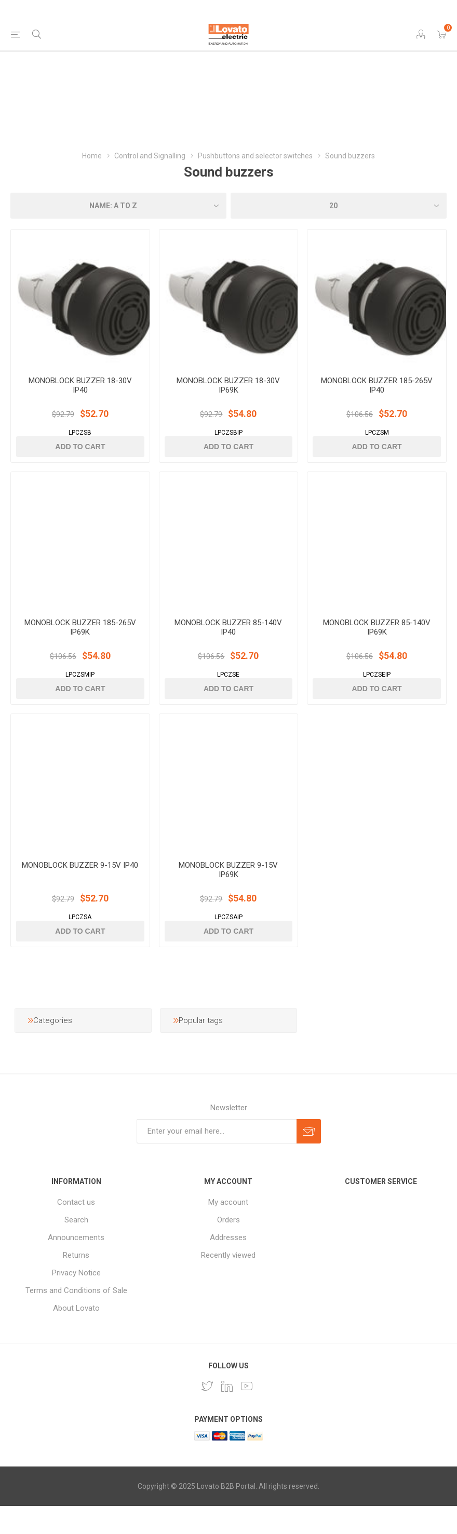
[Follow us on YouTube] (246, 1414)
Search (76, 1248)
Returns (76, 1283)
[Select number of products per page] (339, 206)
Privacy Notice (76, 1301)
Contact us (76, 1230)
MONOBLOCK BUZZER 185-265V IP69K (80, 646)
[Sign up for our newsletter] (217, 1159)
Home (92, 156)
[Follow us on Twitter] (207, 1414)
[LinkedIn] (227, 1414)
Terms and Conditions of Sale (76, 1318)
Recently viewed (228, 1283)
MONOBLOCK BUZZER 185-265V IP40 (377, 394)
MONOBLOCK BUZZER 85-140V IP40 (228, 646)
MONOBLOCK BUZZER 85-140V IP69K (377, 646)
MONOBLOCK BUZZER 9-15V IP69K (228, 898)
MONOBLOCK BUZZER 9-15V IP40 (80, 893)
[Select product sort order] (118, 206)
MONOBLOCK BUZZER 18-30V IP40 (80, 394)
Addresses (228, 1265)
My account (228, 1230)
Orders (228, 1248)
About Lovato (76, 1336)
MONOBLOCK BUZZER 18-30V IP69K (228, 394)
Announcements (76, 1265)
